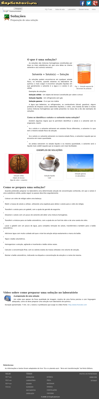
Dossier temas (84, 9)
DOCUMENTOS (31, 390)
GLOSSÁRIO (29, 387)
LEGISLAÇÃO (30, 393)
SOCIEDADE (50, 383)
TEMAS (29, 374)
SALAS (8, 374)
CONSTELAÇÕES (52, 390)
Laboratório (72, 9)
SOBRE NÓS (93, 377)
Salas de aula (60, 9)
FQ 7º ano (48, 9)
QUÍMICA (50, 377)
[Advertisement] (49, 41)
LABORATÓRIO (31, 380)
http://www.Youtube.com (77, 305)
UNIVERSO (50, 393)
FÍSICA (49, 380)
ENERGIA (50, 387)
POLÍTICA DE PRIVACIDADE (88, 374)
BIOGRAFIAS (30, 377)
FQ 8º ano (8, 380)
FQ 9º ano (8, 383)
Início (94, 9)
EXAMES (29, 384)
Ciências (8, 387)
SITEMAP (94, 381)
